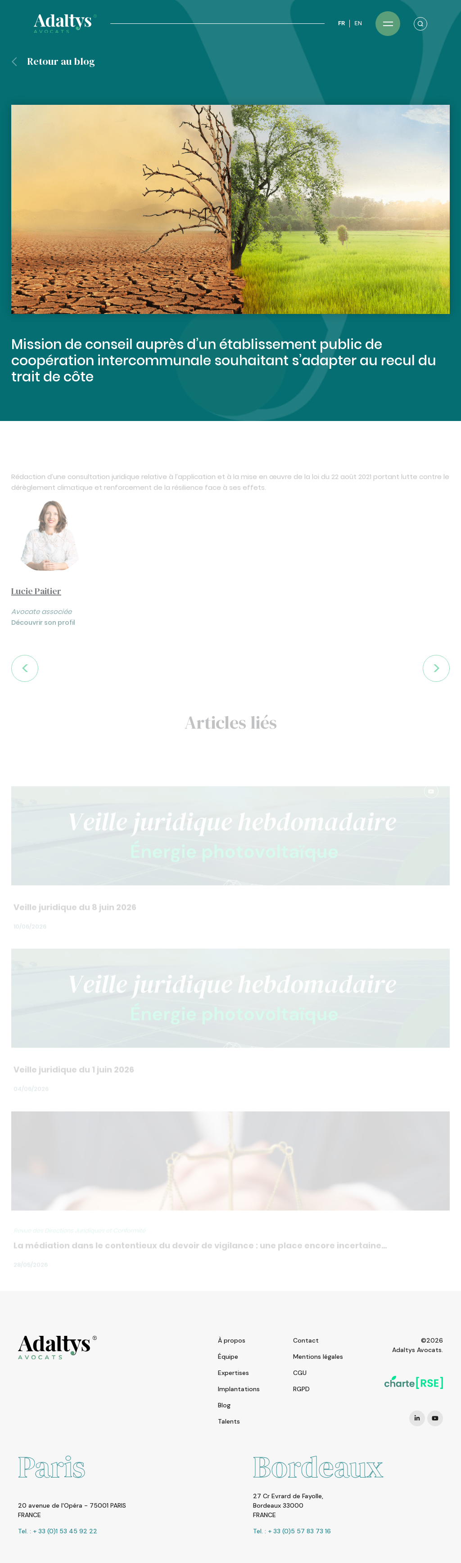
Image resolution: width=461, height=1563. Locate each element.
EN (358, 23)
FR (341, 23)
